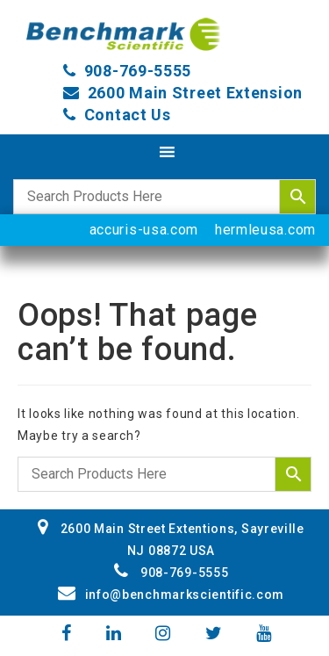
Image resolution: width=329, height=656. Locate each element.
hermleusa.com (265, 229)
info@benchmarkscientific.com (171, 595)
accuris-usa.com (144, 229)
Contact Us (127, 114)
